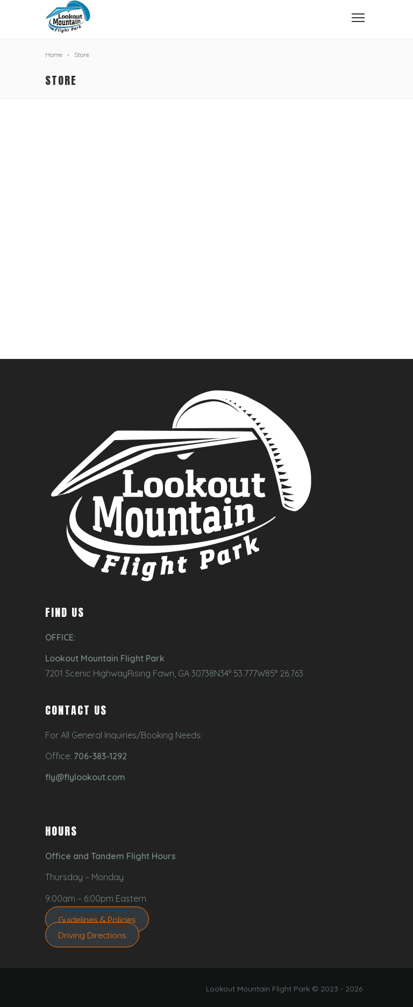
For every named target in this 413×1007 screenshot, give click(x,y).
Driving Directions (92, 934)
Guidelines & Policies (97, 919)
